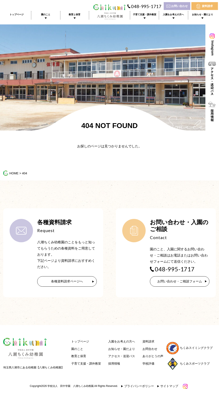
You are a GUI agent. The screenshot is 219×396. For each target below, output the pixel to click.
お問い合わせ (179, 6)
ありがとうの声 (152, 356)
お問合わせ (149, 349)
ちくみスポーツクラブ (188, 364)
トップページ (17, 14)
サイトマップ (169, 386)
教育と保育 (74, 14)
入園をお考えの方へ (173, 14)
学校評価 (148, 364)
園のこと (45, 14)
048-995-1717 (146, 6)
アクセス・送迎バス (121, 356)
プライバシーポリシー (139, 386)
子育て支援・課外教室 (144, 14)
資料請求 (207, 6)
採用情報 (114, 364)
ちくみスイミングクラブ (189, 348)
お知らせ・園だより (202, 14)
